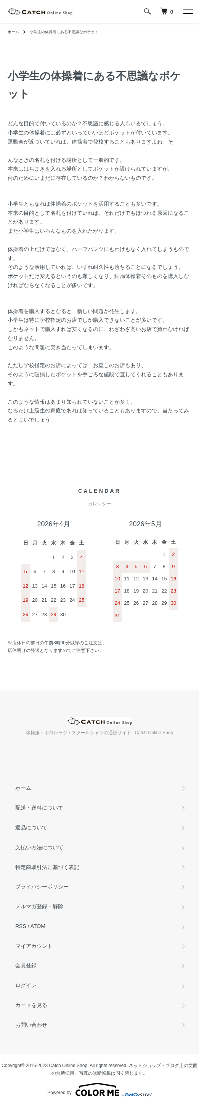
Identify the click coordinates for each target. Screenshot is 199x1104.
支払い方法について (39, 847)
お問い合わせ (31, 1025)
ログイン (26, 985)
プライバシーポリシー (42, 887)
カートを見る (31, 1005)
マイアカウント (34, 946)
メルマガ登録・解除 (39, 906)
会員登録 (26, 965)
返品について (31, 827)
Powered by (99, 1089)
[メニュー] (187, 11)
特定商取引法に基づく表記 (47, 867)
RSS (20, 926)
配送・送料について (39, 808)
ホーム (13, 32)
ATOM (37, 926)
